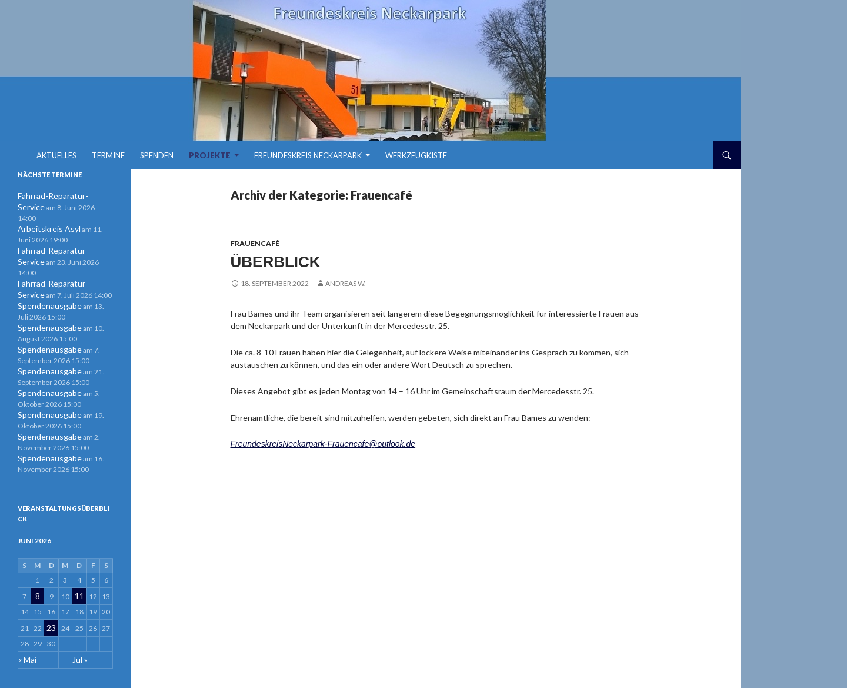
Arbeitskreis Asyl (44, 216)
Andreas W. (345, 281)
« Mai (26, 623)
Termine (108, 155)
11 (79, 564)
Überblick (274, 261)
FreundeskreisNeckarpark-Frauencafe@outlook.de (323, 442)
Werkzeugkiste (416, 155)
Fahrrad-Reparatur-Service (60, 195)
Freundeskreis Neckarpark (308, 155)
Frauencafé (255, 243)
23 (52, 594)
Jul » (79, 623)
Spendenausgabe (44, 280)
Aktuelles (56, 155)
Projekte (210, 155)
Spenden (157, 155)
